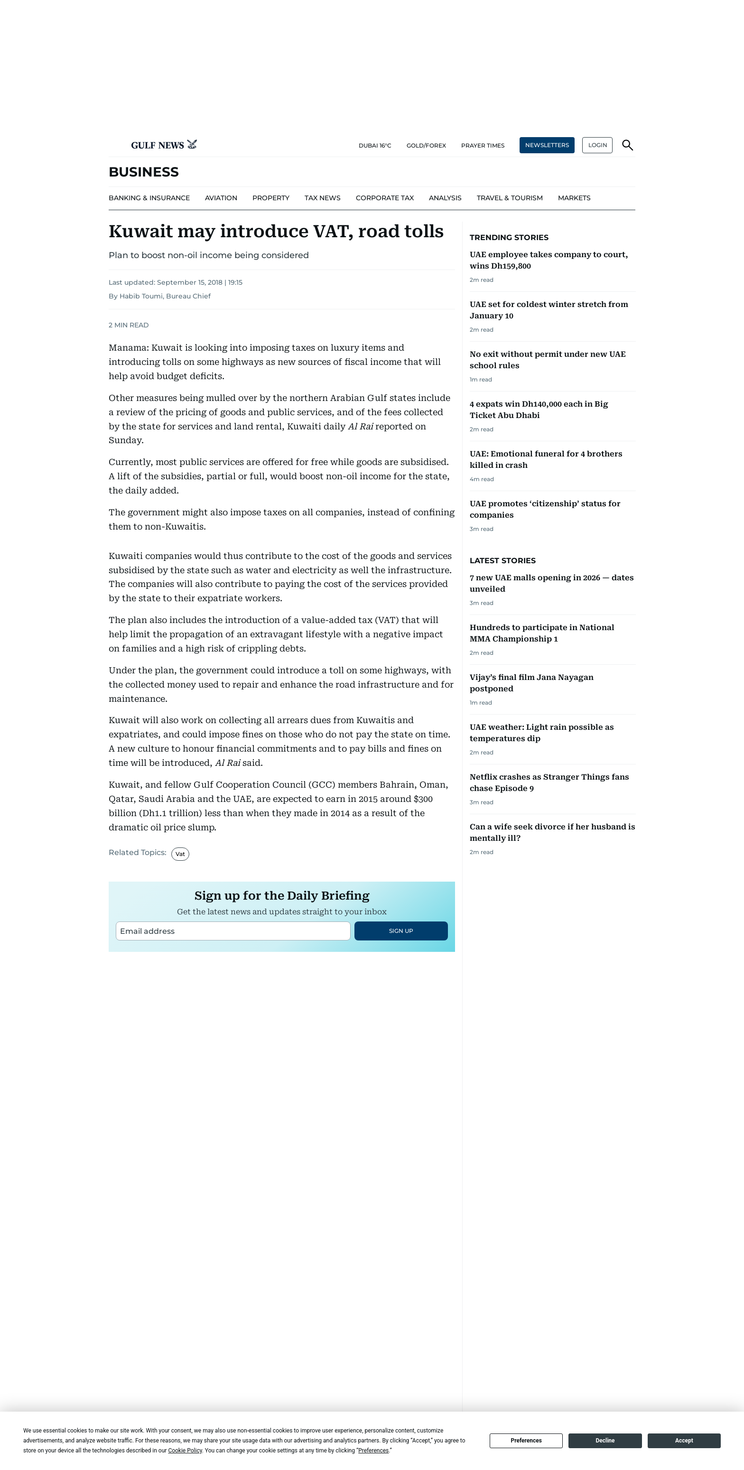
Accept (684, 1440)
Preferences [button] (373, 1450)
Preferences (526, 1440)
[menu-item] (149, 198)
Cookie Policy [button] (185, 1450)
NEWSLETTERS (547, 145)
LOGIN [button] (597, 145)
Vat (180, 972)
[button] (116, 145)
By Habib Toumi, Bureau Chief (160, 296)
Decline (604, 1440)
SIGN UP (401, 1049)
